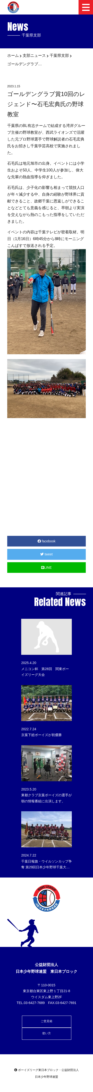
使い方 (46, 1033)
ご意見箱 (46, 1021)
